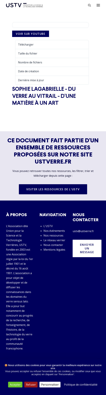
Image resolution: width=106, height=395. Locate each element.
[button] (98, 5)
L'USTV (48, 226)
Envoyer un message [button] (87, 248)
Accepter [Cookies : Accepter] (15, 384)
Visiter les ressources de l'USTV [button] (53, 189)
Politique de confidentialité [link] (80, 384)
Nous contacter (53, 245)
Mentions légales (54, 249)
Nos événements (54, 231)
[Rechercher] (88, 5)
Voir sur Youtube (30, 34)
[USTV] (24, 5)
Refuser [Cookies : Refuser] (31, 384)
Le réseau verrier (54, 240)
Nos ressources (53, 235)
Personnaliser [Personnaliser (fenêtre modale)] (50, 384)
